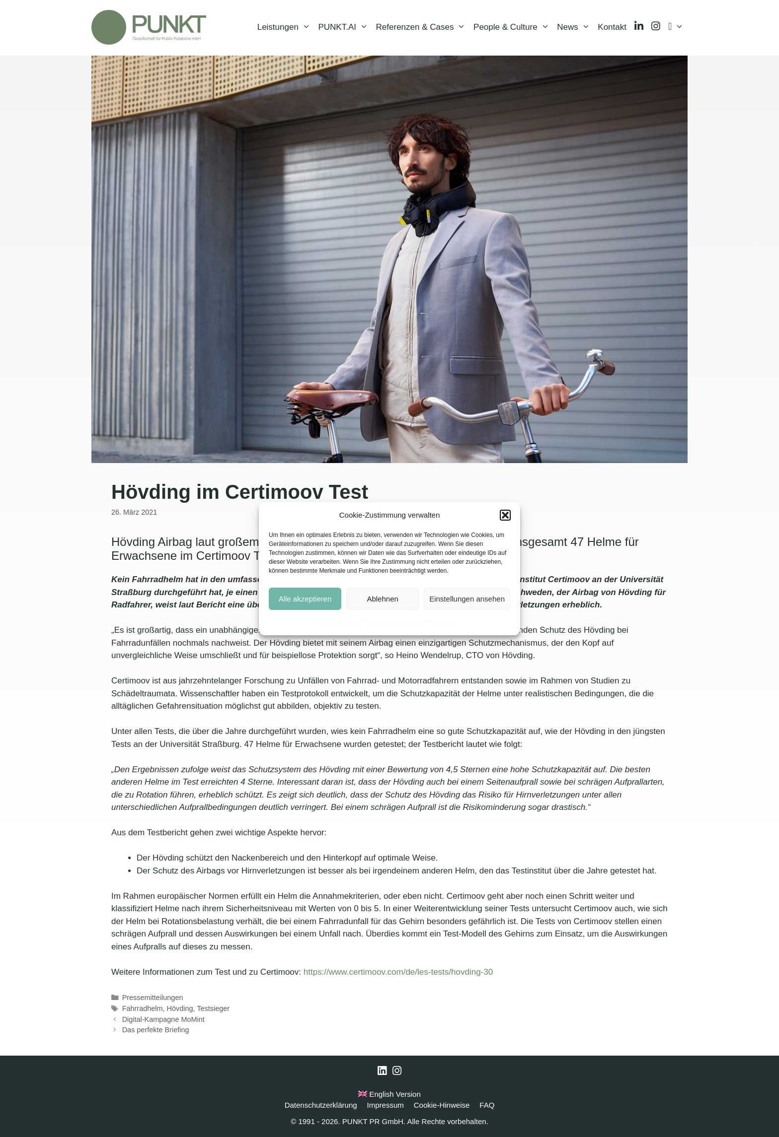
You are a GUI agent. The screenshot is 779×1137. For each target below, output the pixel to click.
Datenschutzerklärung (397, 621)
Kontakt (612, 27)
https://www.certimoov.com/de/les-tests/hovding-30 (398, 972)
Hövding (180, 1008)
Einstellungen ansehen (467, 599)
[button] (505, 515)
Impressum (446, 621)
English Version (389, 1094)
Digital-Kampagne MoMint (163, 1019)
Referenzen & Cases (422, 27)
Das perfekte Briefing (155, 1030)
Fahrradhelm (142, 1008)
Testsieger (213, 1008)
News (575, 27)
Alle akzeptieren (305, 599)
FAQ (486, 1105)
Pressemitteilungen (152, 998)
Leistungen (285, 27)
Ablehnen (382, 599)
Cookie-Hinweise (340, 621)
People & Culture (513, 27)
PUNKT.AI (345, 27)
